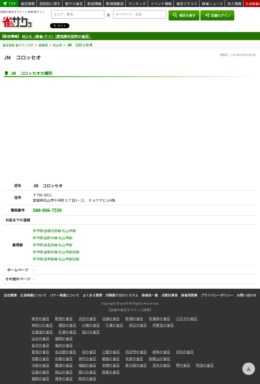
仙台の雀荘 (40, 338)
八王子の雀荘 (186, 318)
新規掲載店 (115, 3)
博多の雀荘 (64, 378)
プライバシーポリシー (217, 295)
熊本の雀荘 (87, 378)
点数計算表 (169, 295)
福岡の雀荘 (40, 378)
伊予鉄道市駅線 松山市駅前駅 (56, 258)
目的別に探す (50, 3)
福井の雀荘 (64, 345)
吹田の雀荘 (205, 365)
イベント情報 (161, 3)
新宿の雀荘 (64, 318)
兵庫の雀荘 (64, 358)
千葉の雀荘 (114, 325)
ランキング (137, 3)
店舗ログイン (217, 15)
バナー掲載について (64, 295)
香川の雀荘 (87, 371)
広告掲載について (33, 295)
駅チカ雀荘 (74, 3)
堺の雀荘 (183, 365)
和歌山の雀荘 (159, 358)
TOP (9, 3)
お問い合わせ (246, 295)
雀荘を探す (183, 15)
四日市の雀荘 (136, 351)
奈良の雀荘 (134, 358)
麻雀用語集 (189, 295)
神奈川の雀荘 (42, 325)
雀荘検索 (28, 3)
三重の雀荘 (111, 351)
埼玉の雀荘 (138, 325)
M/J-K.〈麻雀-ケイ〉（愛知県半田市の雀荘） (57, 36)
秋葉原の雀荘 (159, 318)
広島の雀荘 (40, 371)
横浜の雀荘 (67, 325)
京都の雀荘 (40, 358)
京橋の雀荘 (111, 365)
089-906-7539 (47, 210)
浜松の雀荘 (185, 351)
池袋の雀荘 (111, 318)
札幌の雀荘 (67, 331)
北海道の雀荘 (42, 331)
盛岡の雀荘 (64, 338)
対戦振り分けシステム (122, 295)
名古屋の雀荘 (65, 351)
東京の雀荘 (40, 318)
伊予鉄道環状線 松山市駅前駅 (56, 251)
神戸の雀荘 (87, 358)
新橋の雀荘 (134, 318)
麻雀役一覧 (150, 295)
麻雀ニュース (212, 3)
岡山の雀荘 (64, 371)
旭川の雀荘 (91, 331)
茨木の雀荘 (161, 365)
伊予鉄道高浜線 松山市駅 (52, 244)
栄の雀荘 (89, 351)
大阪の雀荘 (40, 365)
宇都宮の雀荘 (163, 325)
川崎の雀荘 (91, 325)
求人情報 (234, 3)
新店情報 (94, 3)
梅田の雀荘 (87, 365)
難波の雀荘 (64, 365)
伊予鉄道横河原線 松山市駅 (54, 230)
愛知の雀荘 (40, 351)
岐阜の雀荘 (161, 351)
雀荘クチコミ (186, 3)
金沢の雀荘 (40, 345)
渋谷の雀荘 (87, 318)
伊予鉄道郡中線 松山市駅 (52, 237)
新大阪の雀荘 (136, 365)
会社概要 (10, 295)
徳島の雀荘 (111, 371)
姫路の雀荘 (111, 358)
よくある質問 (92, 295)
